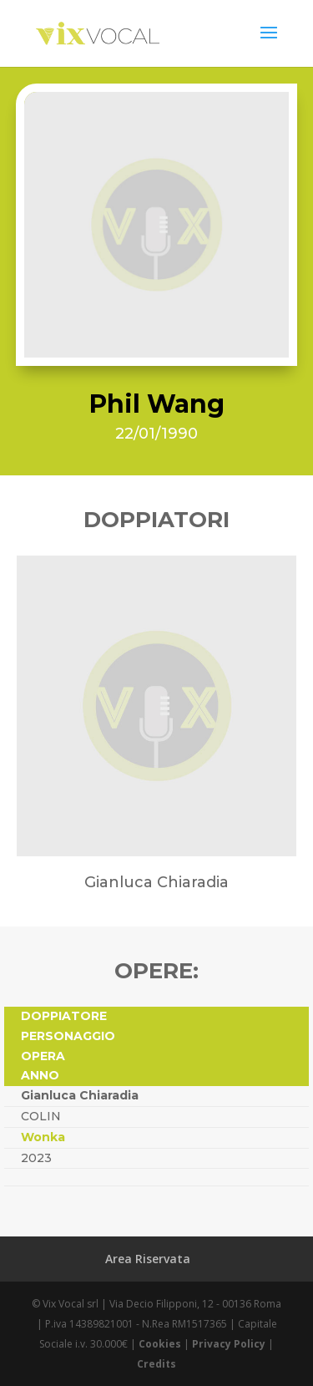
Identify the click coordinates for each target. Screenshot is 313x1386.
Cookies (160, 1344)
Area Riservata (147, 1259)
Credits (156, 1364)
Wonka (43, 1137)
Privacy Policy (228, 1344)
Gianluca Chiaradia (80, 1095)
